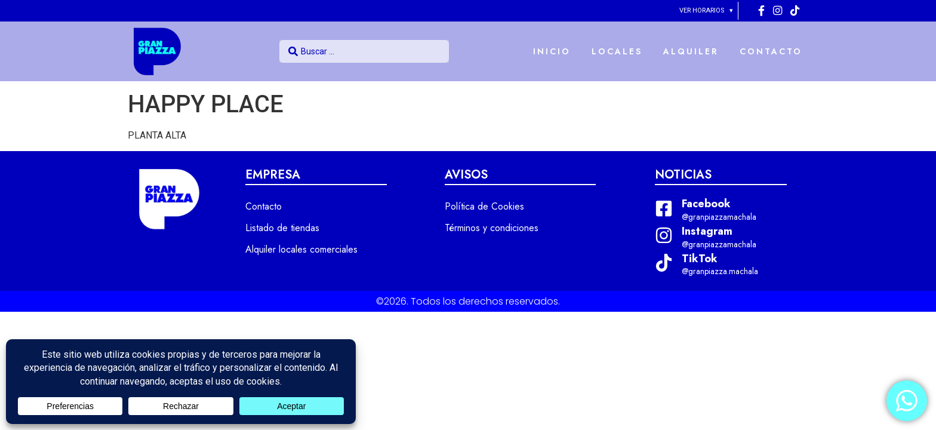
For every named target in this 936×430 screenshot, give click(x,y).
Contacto (263, 206)
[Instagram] (778, 11)
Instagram (707, 231)
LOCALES (617, 51)
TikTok (700, 258)
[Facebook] (762, 11)
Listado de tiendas (282, 228)
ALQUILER (691, 51)
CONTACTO (771, 51)
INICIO (552, 51)
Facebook (706, 203)
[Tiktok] (794, 11)
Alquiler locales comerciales (301, 249)
